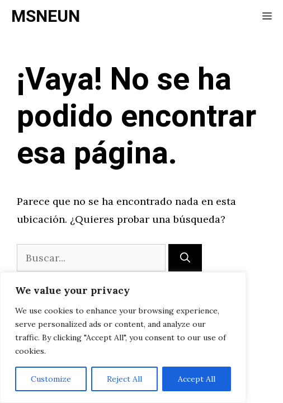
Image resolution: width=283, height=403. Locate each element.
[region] (123, 337)
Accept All (196, 379)
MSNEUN (45, 16)
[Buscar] (185, 257)
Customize (51, 379)
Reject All (124, 379)
